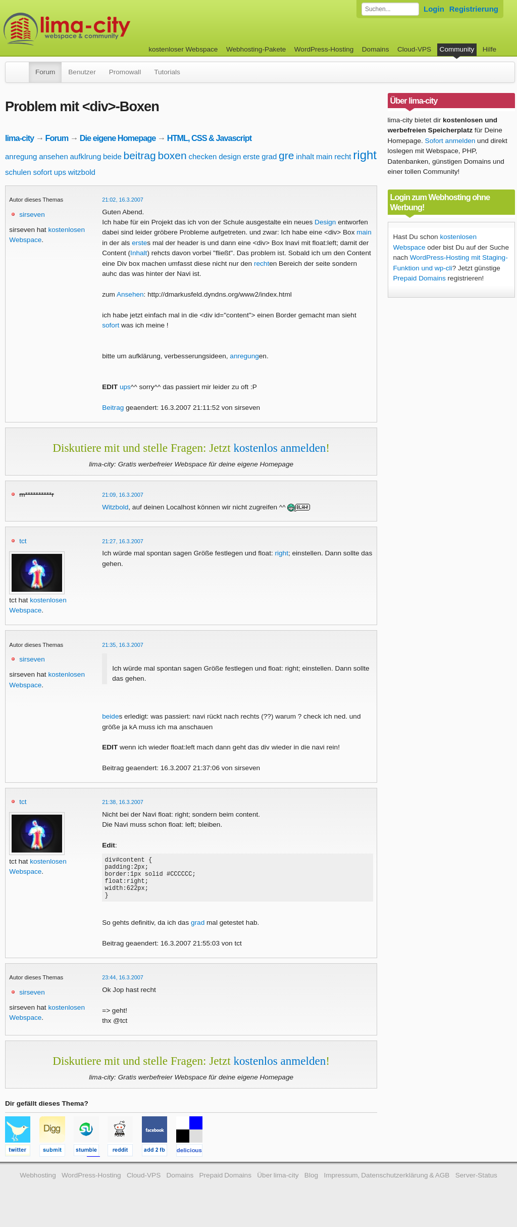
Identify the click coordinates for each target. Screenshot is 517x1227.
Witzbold (115, 507)
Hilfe (489, 49)
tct (22, 541)
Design (325, 222)
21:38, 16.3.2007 (122, 802)
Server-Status (476, 1184)
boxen (172, 155)
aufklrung (85, 156)
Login (434, 9)
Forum (45, 72)
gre (286, 155)
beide (112, 156)
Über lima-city (277, 1184)
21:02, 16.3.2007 (122, 200)
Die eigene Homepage (118, 138)
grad (269, 156)
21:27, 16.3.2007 (122, 541)
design (230, 156)
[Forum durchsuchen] (390, 9)
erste (251, 156)
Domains (375, 49)
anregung (21, 156)
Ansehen (130, 294)
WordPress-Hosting (324, 49)
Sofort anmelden (450, 141)
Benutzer (81, 72)
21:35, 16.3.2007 (122, 645)
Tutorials (167, 72)
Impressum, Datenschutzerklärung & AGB (386, 1184)
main (324, 156)
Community (457, 49)
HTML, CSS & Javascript (209, 138)
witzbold (81, 172)
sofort (42, 172)
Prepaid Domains (419, 278)
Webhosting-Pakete (256, 49)
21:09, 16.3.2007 (122, 495)
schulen (18, 172)
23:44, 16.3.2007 (122, 986)
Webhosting (38, 1184)
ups (60, 172)
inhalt (305, 156)
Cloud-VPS (414, 49)
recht (342, 156)
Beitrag (113, 407)
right (365, 155)
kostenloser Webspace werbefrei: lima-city (104, 29)
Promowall (125, 72)
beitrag (140, 155)
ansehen (53, 156)
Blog (311, 1184)
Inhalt (138, 253)
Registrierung (473, 9)
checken (203, 156)
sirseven (32, 214)
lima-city (19, 138)
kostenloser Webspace (183, 49)
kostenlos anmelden (279, 447)
